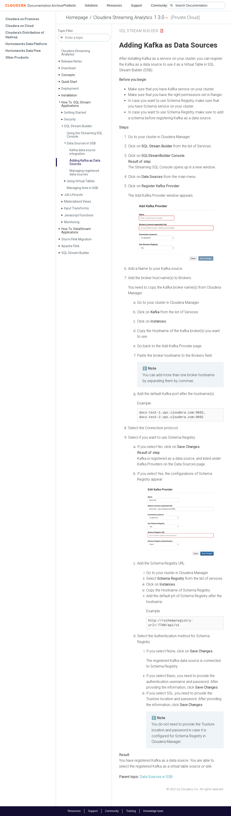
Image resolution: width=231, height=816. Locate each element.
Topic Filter (65, 31)
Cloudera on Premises (22, 19)
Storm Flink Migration (76, 239)
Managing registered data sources (84, 172)
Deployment (70, 88)
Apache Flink (70, 246)
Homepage (77, 17)
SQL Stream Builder (78, 126)
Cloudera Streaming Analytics (122, 17)
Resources (114, 5)
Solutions (91, 5)
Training (131, 811)
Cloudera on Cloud (19, 26)
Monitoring (71, 222)
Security (70, 119)
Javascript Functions (78, 215)
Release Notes (71, 61)
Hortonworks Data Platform (26, 44)
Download (68, 68)
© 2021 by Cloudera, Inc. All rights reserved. (195, 789)
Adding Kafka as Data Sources (84, 162)
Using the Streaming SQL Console (84, 134)
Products (69, 5)
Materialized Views (77, 201)
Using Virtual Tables (81, 181)
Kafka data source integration (82, 151)
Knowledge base (153, 811)
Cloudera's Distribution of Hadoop (24, 35)
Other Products (17, 57)
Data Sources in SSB (81, 143)
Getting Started (75, 112)
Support (136, 5)
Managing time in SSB (82, 188)
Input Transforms (76, 208)
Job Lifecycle (73, 194)
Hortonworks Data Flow (23, 51)
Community (159, 5)
